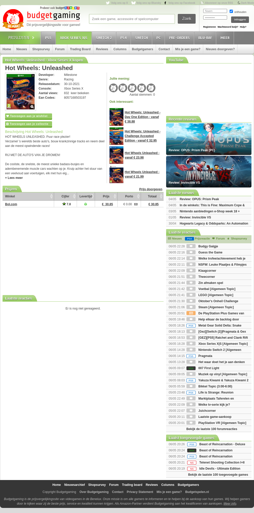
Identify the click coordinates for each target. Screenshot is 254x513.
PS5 (49, 37)
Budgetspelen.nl (197, 492)
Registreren (209, 27)
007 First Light (202, 368)
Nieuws (21, 49)
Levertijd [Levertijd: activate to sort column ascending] (86, 196)
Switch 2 (104, 37)
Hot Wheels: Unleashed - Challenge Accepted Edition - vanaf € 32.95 (143, 136)
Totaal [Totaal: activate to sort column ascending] (152, 196)
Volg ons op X (119, 3)
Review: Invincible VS (195, 217)
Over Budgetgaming (94, 492)
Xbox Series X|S (74, 37)
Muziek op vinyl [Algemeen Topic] (216, 374)
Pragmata (199, 356)
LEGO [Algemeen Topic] (209, 295)
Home (7, 49)
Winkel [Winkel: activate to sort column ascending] (10, 196)
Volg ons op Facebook (181, 3)
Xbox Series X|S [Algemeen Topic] (217, 344)
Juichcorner (201, 411)
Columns (120, 49)
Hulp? (243, 27)
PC (159, 37)
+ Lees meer (14, 178)
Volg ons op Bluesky (148, 3)
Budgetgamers (142, 49)
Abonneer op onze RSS (219, 3)
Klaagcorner (201, 270)
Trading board (132, 485)
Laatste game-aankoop (208, 417)
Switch (142, 37)
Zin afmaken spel (204, 283)
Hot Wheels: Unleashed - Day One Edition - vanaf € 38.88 (143, 117)
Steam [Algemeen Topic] (210, 307)
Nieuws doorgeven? (220, 49)
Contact (164, 49)
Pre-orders (180, 37)
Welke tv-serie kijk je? (208, 404)
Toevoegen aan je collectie (27, 124)
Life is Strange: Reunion (209, 392)
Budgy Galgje (202, 246)
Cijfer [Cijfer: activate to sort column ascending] (65, 196)
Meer (225, 37)
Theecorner (200, 277)
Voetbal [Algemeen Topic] (210, 289)
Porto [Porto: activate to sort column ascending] (129, 196)
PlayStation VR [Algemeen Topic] (216, 423)
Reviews (102, 49)
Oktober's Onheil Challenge (212, 301)
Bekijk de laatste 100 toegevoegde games (218, 474)
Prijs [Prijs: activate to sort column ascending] (106, 196)
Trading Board (80, 49)
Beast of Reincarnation (216, 450)
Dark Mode (247, 3)
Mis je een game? (187, 49)
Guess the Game (204, 252)
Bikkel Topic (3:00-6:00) (209, 386)
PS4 (124, 37)
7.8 (66, 204)
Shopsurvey (41, 49)
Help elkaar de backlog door (212, 319)
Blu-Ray (205, 37)
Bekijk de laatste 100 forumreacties (211, 429)
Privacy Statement (140, 492)
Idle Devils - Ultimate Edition (219, 468)
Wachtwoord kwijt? (227, 27)
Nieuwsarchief (74, 485)
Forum (60, 49)
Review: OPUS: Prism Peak (199, 199)
